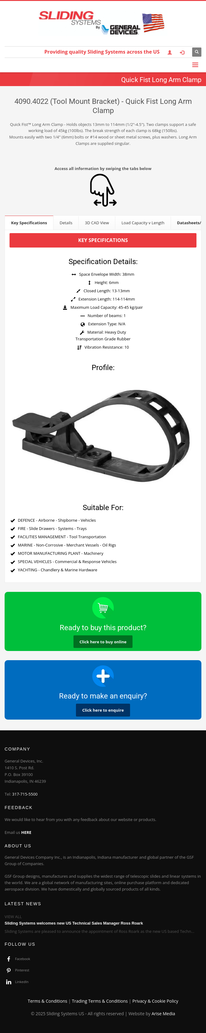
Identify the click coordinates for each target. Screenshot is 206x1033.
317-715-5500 (25, 794)
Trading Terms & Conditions (100, 1001)
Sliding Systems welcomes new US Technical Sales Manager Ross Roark (74, 923)
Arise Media (163, 1013)
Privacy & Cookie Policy (155, 1001)
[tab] (29, 222)
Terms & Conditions (47, 1001)
